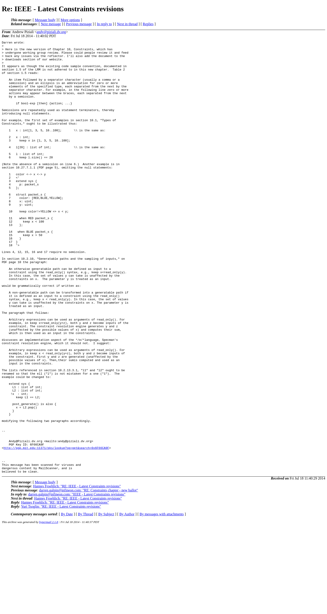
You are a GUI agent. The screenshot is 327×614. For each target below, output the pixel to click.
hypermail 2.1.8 (48, 608)
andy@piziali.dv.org (51, 32)
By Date (67, 601)
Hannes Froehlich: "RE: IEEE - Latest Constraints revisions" (77, 573)
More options (70, 20)
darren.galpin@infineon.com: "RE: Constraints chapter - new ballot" (88, 577)
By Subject (106, 601)
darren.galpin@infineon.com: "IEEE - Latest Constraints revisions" (77, 581)
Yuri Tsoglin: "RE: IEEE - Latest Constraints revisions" (61, 593)
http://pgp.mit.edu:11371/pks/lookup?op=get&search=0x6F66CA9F (56, 530)
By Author (126, 601)
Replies (148, 24)
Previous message (79, 24)
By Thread (85, 601)
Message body (45, 20)
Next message (51, 24)
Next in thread (127, 24)
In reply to (104, 24)
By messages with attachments (161, 601)
